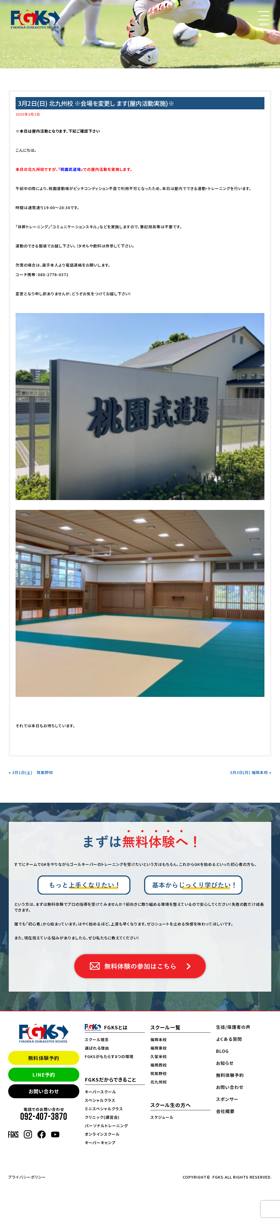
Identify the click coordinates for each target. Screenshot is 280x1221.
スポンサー (227, 1099)
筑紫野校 (158, 1073)
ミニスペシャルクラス (104, 1108)
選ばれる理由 (97, 1048)
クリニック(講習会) (102, 1117)
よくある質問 (229, 1039)
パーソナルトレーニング (106, 1125)
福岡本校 (158, 1039)
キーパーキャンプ (100, 1142)
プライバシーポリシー (27, 1177)
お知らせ (225, 1063)
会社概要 (225, 1111)
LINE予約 (43, 1074)
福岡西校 (158, 1065)
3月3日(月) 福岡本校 (249, 772)
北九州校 (158, 1082)
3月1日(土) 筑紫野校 (32, 772)
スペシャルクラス (100, 1100)
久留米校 (158, 1056)
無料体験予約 (43, 1057)
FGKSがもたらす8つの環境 (109, 1056)
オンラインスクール (102, 1134)
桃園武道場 (70, 169)
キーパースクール (100, 1091)
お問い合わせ (43, 1091)
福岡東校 (158, 1048)
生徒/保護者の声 (233, 1027)
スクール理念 (97, 1039)
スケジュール (162, 1117)
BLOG (222, 1051)
